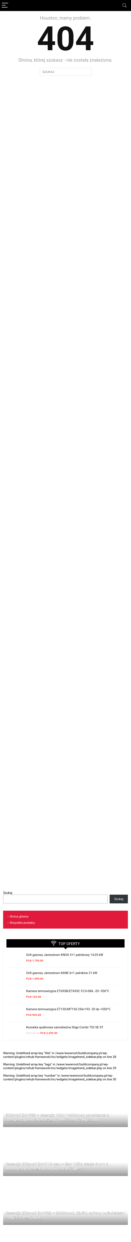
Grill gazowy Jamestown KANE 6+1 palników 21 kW (61, 973)
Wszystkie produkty (22, 922)
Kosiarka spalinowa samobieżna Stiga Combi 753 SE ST (64, 1027)
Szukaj (7, 893)
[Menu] (5, 5)
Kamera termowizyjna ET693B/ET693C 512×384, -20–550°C (67, 991)
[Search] (125, 5)
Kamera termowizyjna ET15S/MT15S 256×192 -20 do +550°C (68, 1009)
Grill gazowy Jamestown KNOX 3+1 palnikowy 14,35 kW (64, 955)
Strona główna (19, 916)
